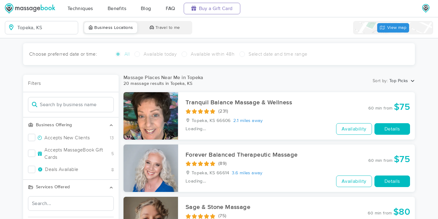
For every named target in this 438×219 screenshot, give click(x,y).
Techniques (80, 8)
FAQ (170, 8)
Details (392, 129)
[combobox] (46, 27)
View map (393, 28)
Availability (354, 129)
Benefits (117, 8)
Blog (146, 8)
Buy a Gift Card (212, 8)
